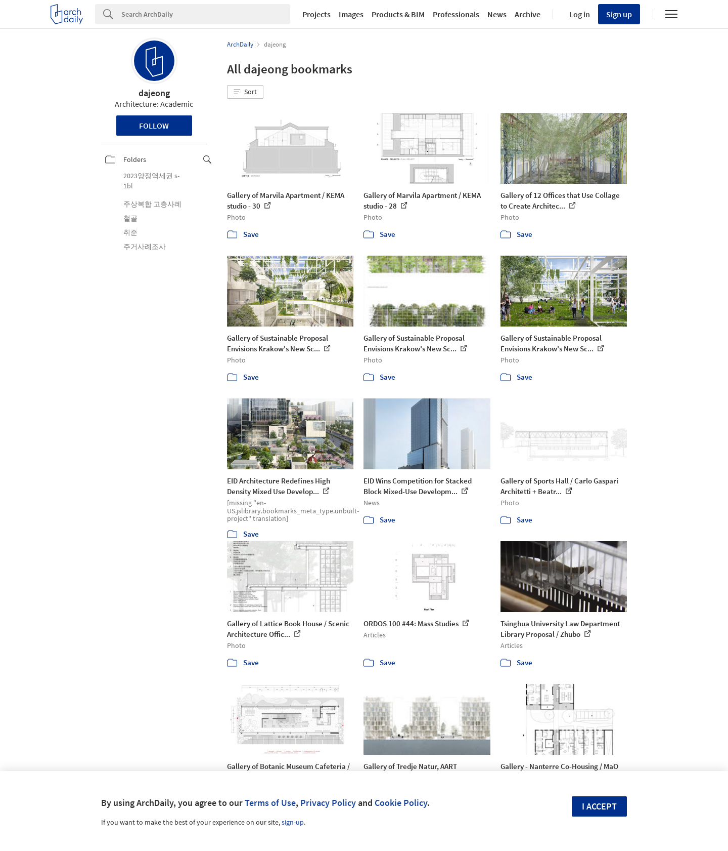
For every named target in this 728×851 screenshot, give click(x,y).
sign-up (293, 822)
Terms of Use (270, 802)
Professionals (456, 14)
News (497, 14)
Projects (316, 14)
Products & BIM (398, 14)
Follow (154, 125)
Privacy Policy (328, 802)
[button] (245, 92)
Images (351, 14)
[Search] (205, 14)
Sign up (619, 14)
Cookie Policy (401, 802)
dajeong (154, 93)
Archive (527, 14)
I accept (599, 806)
